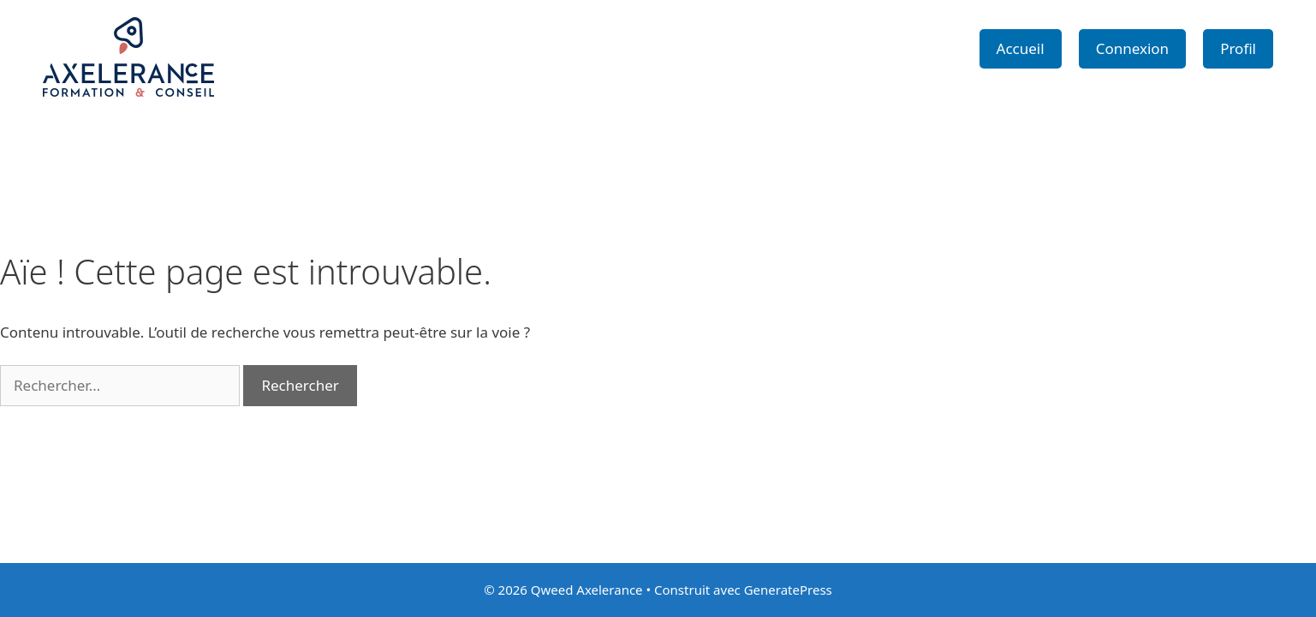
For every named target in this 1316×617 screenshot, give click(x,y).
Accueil (1021, 48)
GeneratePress (788, 589)
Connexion (1132, 48)
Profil (1238, 48)
